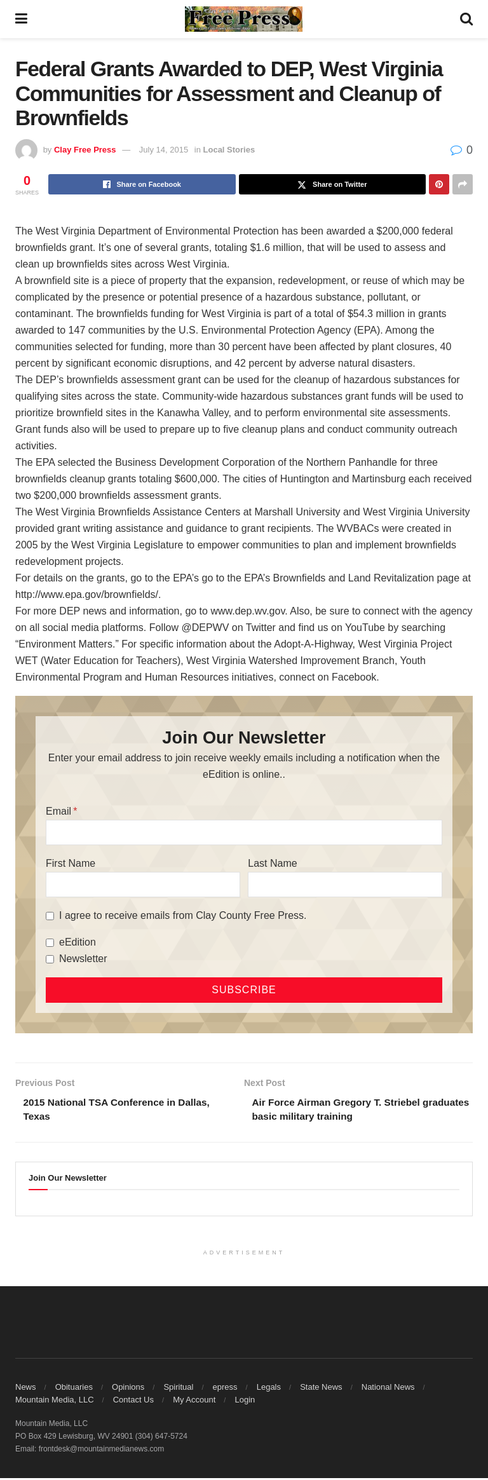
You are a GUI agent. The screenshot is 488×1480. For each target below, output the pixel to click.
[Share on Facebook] (142, 184)
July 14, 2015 (163, 149)
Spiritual (178, 1389)
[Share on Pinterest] (439, 184)
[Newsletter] (50, 959)
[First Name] (143, 884)
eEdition (77, 942)
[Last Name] (345, 884)
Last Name (272, 863)
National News (388, 1389)
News (25, 1389)
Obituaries (74, 1389)
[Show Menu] (21, 19)
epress (225, 1389)
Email (58, 811)
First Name (70, 863)
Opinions (128, 1389)
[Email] (244, 832)
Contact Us (133, 1401)
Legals (269, 1389)
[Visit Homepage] (244, 19)
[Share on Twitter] (332, 184)
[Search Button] (466, 19)
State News (321, 1389)
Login (244, 1401)
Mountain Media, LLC (54, 1401)
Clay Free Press (85, 149)
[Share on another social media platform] (462, 184)
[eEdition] (50, 943)
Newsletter (83, 958)
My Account (194, 1401)
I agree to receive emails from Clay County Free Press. (182, 915)
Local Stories (229, 149)
